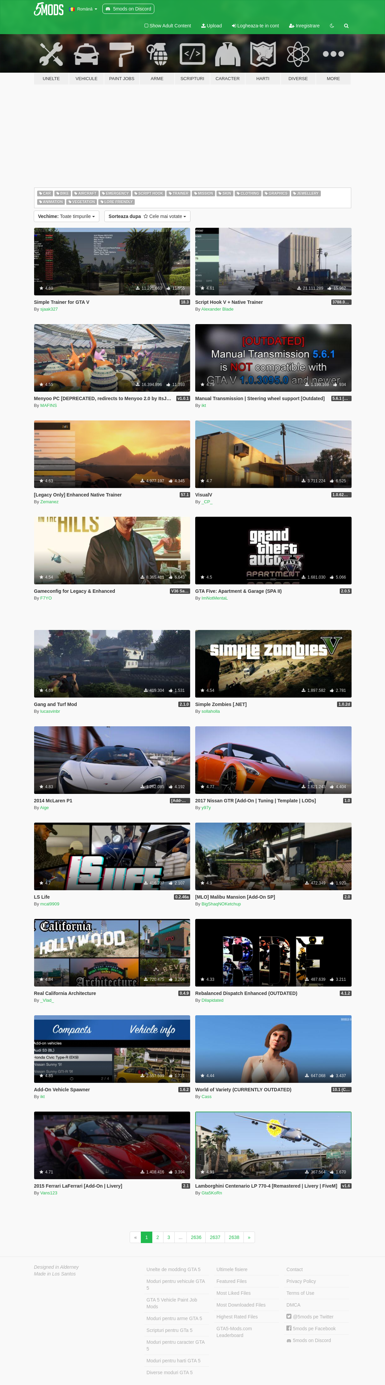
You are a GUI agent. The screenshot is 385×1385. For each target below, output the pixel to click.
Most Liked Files (233, 1293)
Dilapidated (213, 1000)
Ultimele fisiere (232, 1269)
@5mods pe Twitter (309, 1317)
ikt (204, 405)
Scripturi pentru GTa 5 (169, 1330)
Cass (207, 1096)
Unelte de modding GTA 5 (174, 1269)
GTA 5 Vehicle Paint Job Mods (172, 1303)
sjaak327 (49, 309)
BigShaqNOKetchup (221, 903)
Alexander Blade (217, 309)
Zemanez (49, 501)
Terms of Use (300, 1293)
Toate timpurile (66, 216)
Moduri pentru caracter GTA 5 (176, 1345)
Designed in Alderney (56, 1267)
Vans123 (48, 1192)
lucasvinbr (50, 711)
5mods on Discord (308, 1340)
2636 (196, 1237)
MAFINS (48, 405)
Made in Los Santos (55, 1274)
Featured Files (231, 1281)
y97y (206, 807)
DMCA (293, 1305)
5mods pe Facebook (311, 1329)
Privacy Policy (301, 1281)
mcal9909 (49, 903)
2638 (234, 1237)
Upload (211, 25)
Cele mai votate (147, 216)
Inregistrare (304, 25)
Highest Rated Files (237, 1316)
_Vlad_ (47, 1000)
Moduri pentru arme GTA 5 (174, 1318)
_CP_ (207, 501)
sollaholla (211, 711)
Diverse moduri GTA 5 (170, 1372)
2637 (215, 1237)
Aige (44, 807)
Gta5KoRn (212, 1192)
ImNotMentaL (215, 598)
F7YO (46, 598)
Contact (294, 1269)
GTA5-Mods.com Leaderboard (234, 1332)
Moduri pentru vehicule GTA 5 (176, 1285)
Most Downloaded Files (241, 1305)
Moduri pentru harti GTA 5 (174, 1360)
